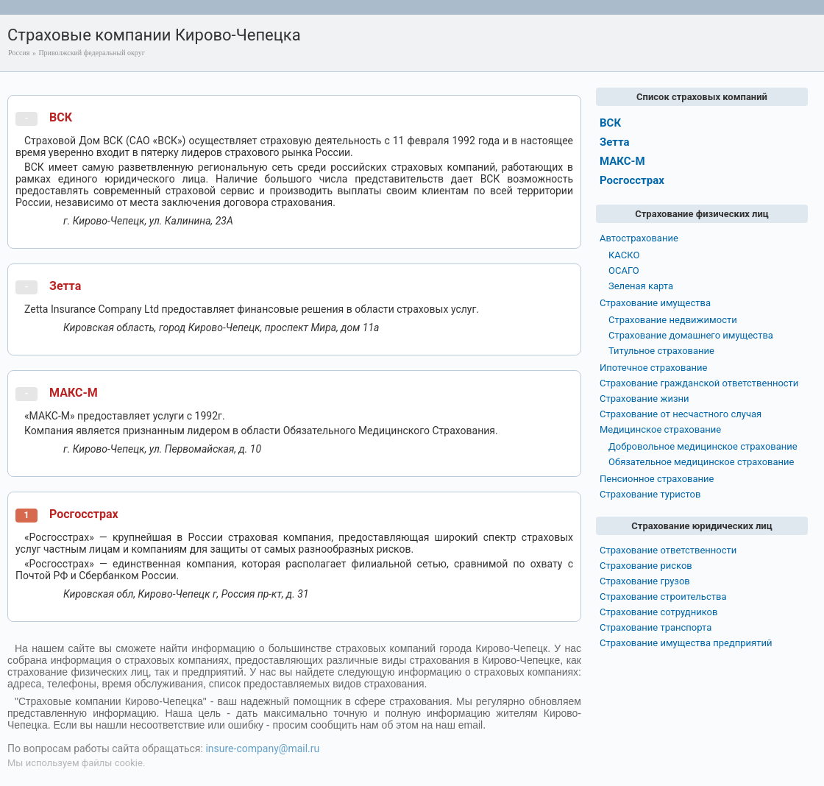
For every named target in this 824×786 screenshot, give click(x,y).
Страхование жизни (644, 398)
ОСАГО (623, 270)
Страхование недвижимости (672, 319)
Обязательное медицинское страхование (701, 461)
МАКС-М (73, 393)
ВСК (60, 117)
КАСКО (623, 255)
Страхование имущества (655, 302)
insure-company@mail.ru (262, 748)
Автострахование (639, 238)
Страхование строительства (663, 596)
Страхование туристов (650, 494)
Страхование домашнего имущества (690, 335)
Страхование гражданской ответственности (699, 383)
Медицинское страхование (660, 429)
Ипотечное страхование (653, 367)
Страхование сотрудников (658, 611)
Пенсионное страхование (657, 478)
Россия (18, 53)
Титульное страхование (661, 350)
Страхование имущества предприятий (686, 642)
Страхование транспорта (655, 627)
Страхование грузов (645, 581)
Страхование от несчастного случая (680, 413)
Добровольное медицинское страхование (703, 446)
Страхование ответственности (668, 550)
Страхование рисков (646, 565)
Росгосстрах (83, 514)
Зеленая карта (640, 285)
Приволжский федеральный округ (91, 53)
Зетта (65, 286)
